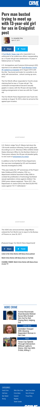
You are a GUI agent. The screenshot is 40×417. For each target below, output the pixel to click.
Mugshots (16, 399)
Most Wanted (5, 396)
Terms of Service (30, 393)
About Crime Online (30, 390)
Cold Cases (4, 393)
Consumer (16, 396)
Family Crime (5, 390)
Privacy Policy (29, 396)
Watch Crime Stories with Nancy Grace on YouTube (17, 258)
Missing (4, 399)
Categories (6, 387)
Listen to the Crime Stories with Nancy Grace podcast (18, 254)
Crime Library (17, 393)
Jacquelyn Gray (18, 38)
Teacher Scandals (18, 401)
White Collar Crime (18, 390)
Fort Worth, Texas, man (11, 54)
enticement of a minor (21, 157)
